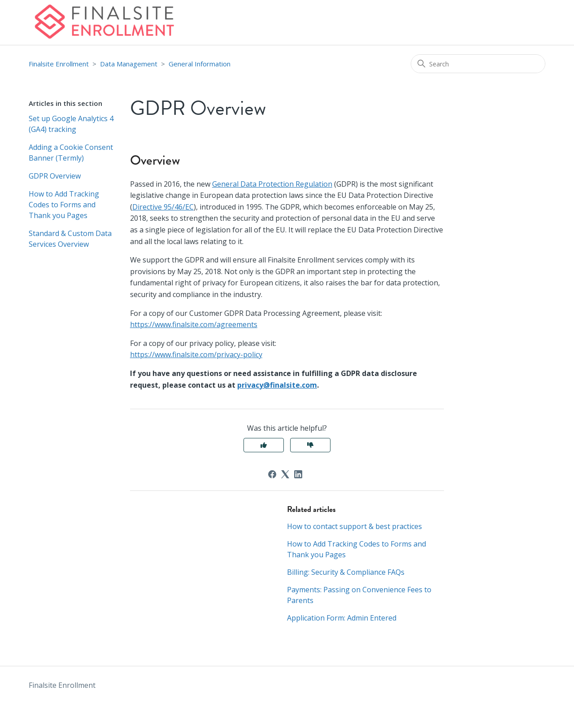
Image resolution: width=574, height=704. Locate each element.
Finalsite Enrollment (59, 63)
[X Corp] (285, 474)
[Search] (478, 64)
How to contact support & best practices (354, 526)
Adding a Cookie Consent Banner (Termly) (71, 152)
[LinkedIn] (298, 474)
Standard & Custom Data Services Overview (70, 238)
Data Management (128, 63)
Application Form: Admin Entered (341, 618)
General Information (199, 63)
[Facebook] (272, 474)
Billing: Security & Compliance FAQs (345, 572)
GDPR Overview (55, 176)
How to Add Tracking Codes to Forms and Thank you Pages (64, 204)
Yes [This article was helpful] (264, 445)
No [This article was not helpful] (310, 445)
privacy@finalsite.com (277, 385)
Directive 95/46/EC (163, 207)
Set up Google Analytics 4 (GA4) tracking (71, 124)
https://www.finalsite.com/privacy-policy (196, 354)
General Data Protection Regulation (272, 184)
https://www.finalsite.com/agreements (193, 324)
